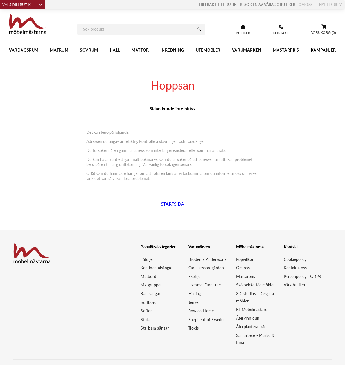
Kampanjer (323, 50)
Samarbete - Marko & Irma (255, 339)
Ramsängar (150, 293)
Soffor (146, 310)
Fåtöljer (147, 259)
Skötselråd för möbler (255, 284)
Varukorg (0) (323, 33)
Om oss (305, 5)
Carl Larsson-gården (206, 267)
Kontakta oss (295, 267)
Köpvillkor (245, 259)
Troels (193, 328)
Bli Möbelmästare (251, 309)
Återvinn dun (247, 318)
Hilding (194, 293)
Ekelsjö (194, 276)
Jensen (194, 302)
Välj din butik (22, 5)
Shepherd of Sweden (207, 319)
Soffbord (149, 302)
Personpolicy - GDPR (302, 276)
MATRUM (59, 50)
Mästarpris (245, 276)
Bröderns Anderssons (207, 259)
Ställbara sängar (155, 328)
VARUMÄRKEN (246, 50)
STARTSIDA (172, 203)
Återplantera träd (251, 326)
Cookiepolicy (295, 259)
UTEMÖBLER (208, 50)
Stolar (146, 319)
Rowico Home (201, 310)
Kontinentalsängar (156, 267)
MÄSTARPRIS (286, 50)
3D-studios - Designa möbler (255, 297)
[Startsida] (27, 25)
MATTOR (140, 50)
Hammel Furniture (204, 284)
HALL (115, 50)
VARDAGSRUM (24, 50)
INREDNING (172, 50)
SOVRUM (89, 50)
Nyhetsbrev (330, 5)
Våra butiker (294, 284)
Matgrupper (151, 284)
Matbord (148, 276)
